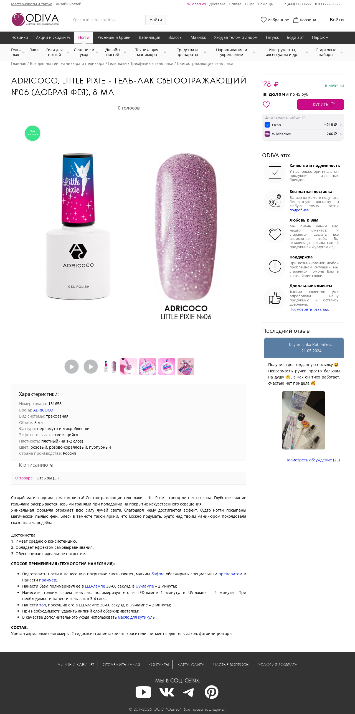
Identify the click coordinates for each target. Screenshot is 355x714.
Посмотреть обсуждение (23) (312, 460)
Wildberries (196, 3)
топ (42, 605)
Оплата (235, 3)
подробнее (299, 210)
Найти (155, 19)
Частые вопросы (231, 664)
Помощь (265, 3)
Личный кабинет (75, 664)
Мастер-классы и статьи (31, 3)
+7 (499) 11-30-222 (296, 3)
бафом (157, 573)
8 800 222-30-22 (327, 3)
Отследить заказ (121, 664)
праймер (47, 580)
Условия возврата (278, 664)
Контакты (159, 664)
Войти (337, 19)
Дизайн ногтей (68, 3)
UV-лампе (145, 586)
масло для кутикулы (137, 617)
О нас (249, 3)
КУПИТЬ (320, 104)
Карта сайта (191, 664)
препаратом (230, 573)
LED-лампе (95, 586)
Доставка (217, 3)
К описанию (34, 464)
